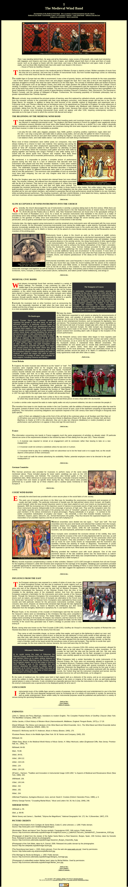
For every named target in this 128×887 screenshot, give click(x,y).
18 (18, 623)
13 (29, 458)
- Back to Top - (63, 701)
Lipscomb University (58, 880)
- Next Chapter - (64, 703)
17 (78, 557)
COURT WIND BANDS (22, 492)
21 (101, 673)
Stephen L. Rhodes (61, 878)
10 (108, 270)
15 (72, 517)
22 (75, 683)
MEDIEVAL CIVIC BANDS (24, 279)
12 (75, 422)
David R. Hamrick (78, 878)
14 (19, 483)
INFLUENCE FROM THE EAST (26, 578)
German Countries (20, 467)
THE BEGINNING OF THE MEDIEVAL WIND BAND (36, 116)
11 (110, 402)
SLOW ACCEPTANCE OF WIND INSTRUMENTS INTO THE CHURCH (44, 204)
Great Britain (18, 361)
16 (100, 529)
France (15, 431)
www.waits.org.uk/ (74, 849)
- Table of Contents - (64, 705)
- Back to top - (64, 199)
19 (88, 643)
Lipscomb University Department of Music (78, 880)
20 (105, 655)
